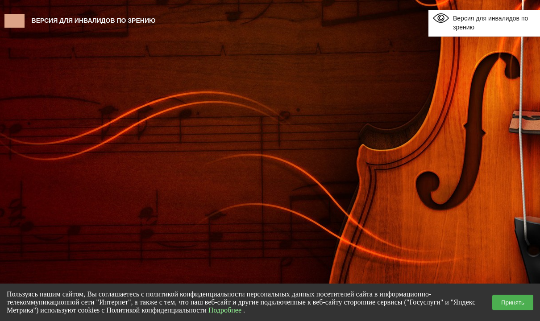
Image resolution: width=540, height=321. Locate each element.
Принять (512, 302)
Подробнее (225, 310)
